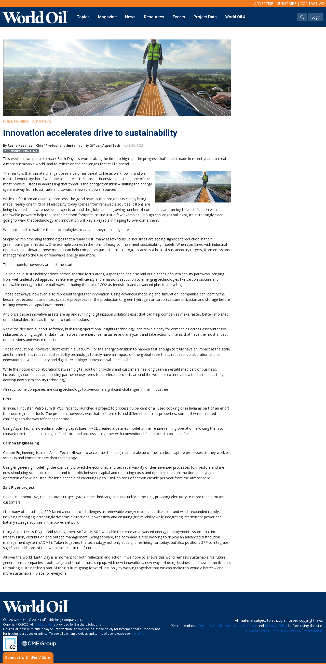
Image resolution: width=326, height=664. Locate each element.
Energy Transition (16, 121)
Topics (83, 17)
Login (315, 17)
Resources (154, 17)
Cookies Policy (245, 625)
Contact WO (313, 3)
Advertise (263, 3)
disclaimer (138, 633)
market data (43, 624)
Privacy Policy (276, 625)
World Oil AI (236, 17)
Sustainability (41, 121)
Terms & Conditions (214, 625)
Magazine (107, 17)
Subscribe (286, 3)
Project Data (205, 17)
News (130, 17)
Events (179, 17)
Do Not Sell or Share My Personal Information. (284, 631)
